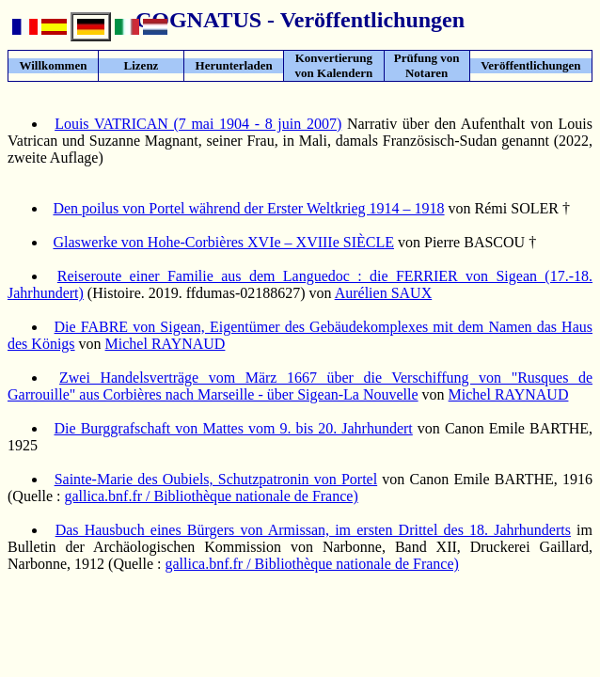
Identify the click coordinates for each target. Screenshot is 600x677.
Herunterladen (234, 65)
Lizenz (141, 65)
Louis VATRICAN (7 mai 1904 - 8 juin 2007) (198, 124)
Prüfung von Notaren (427, 65)
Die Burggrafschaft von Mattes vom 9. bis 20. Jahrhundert (234, 428)
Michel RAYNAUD (165, 344)
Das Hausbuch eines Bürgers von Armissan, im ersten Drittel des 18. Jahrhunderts (313, 530)
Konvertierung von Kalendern (334, 65)
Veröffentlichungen (530, 65)
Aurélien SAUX (384, 293)
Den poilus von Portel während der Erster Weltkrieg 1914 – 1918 (248, 208)
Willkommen (53, 65)
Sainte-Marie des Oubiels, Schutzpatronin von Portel (216, 479)
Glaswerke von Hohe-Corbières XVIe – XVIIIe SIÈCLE (223, 242)
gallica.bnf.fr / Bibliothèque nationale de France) (210, 496)
